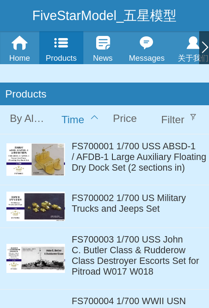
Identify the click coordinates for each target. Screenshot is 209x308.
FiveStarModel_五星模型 (104, 15)
